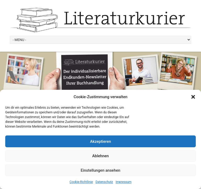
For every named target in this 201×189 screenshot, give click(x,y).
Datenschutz (104, 182)
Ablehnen (100, 156)
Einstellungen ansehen (100, 170)
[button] (193, 96)
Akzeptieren (100, 141)
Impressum (123, 182)
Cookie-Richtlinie (81, 182)
